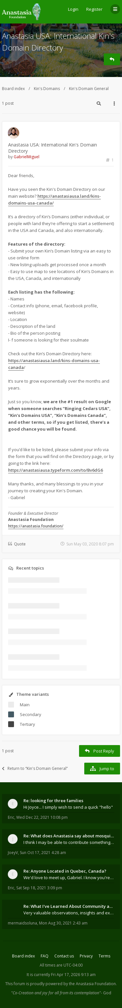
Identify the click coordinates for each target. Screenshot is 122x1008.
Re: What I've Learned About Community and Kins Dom (68, 906)
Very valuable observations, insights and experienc (68, 913)
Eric (11, 817)
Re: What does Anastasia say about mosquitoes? (68, 836)
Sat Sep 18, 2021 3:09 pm (39, 888)
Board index (13, 88)
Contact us (64, 956)
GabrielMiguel (26, 157)
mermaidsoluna (22, 923)
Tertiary (27, 724)
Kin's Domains (47, 88)
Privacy (86, 956)
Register (94, 9)
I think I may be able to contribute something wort (68, 842)
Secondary (30, 714)
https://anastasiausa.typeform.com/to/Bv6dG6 (55, 470)
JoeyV (13, 852)
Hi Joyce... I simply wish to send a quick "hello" (68, 807)
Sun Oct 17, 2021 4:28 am (43, 852)
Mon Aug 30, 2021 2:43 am (63, 923)
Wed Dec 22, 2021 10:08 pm (42, 817)
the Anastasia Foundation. (93, 983)
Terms (104, 956)
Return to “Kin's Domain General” (35, 768)
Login (73, 9)
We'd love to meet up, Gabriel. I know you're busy (68, 877)
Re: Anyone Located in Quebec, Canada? (64, 871)
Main (25, 705)
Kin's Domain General (89, 88)
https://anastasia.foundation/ (35, 526)
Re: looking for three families (53, 800)
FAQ (44, 956)
